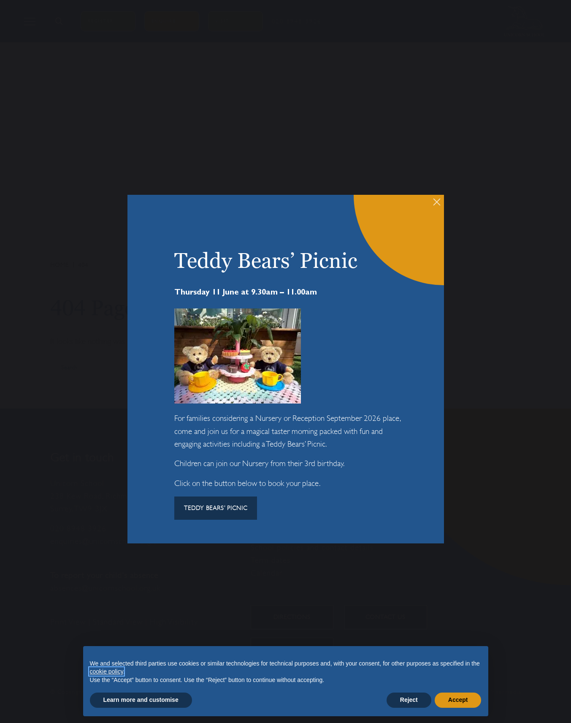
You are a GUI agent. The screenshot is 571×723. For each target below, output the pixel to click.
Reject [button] (409, 699)
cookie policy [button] (106, 671)
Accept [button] (458, 699)
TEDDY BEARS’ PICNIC (215, 508)
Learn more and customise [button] (141, 699)
